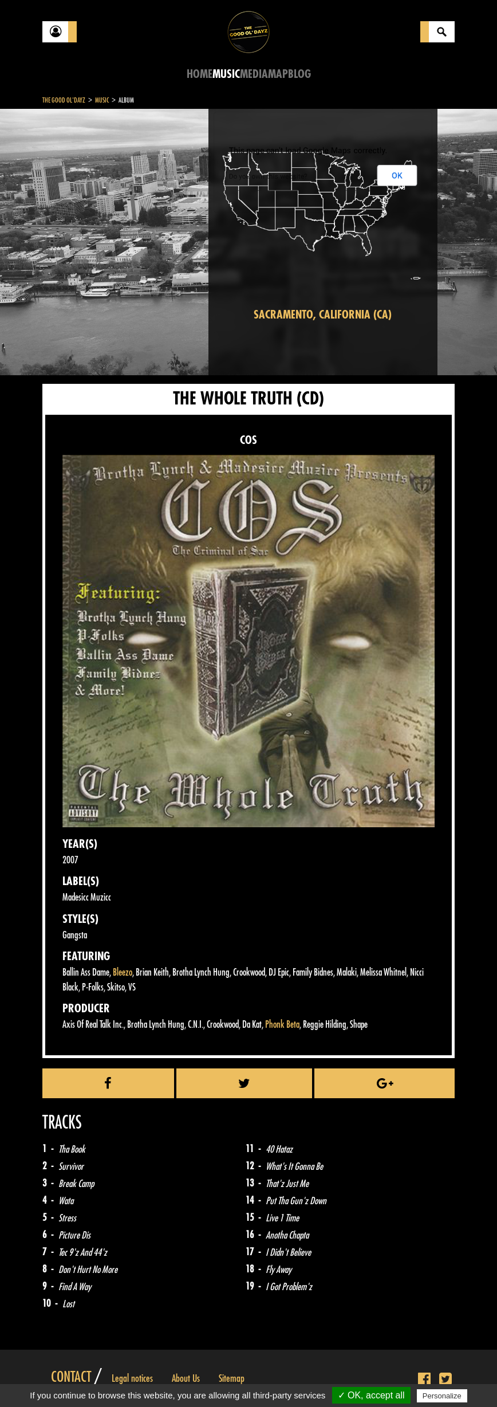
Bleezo (122, 972)
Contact (71, 1377)
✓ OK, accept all (371, 1395)
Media (254, 74)
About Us (186, 1378)
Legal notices (132, 1378)
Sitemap (231, 1378)
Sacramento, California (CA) (323, 315)
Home (199, 74)
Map (278, 74)
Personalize (442, 1396)
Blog (299, 74)
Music (226, 74)
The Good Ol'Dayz (63, 100)
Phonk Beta (282, 1024)
